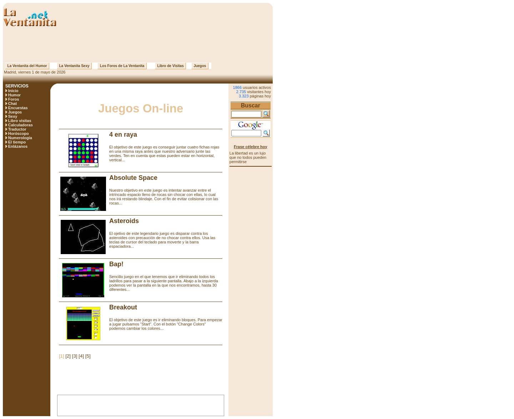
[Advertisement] (138, 45)
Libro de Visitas (170, 66)
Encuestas (18, 108)
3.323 (244, 96)
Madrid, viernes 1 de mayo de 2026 (34, 72)
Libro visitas (19, 120)
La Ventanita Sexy (74, 66)
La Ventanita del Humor (27, 66)
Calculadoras (20, 125)
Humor (14, 95)
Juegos (200, 66)
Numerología (20, 138)
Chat (12, 103)
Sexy (12, 116)
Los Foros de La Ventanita (122, 66)
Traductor (17, 129)
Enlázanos (17, 146)
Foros (13, 99)
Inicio (13, 91)
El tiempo (17, 142)
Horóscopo (18, 133)
